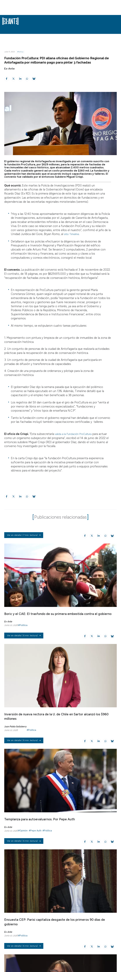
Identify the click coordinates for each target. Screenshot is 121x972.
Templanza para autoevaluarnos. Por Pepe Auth (39, 845)
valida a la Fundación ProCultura (75, 434)
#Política (20, 52)
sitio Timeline (72, 234)
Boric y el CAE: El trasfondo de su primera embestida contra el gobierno (58, 623)
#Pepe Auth (35, 857)
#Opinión (23, 857)
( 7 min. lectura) (23, 545)
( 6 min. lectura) (24, 653)
